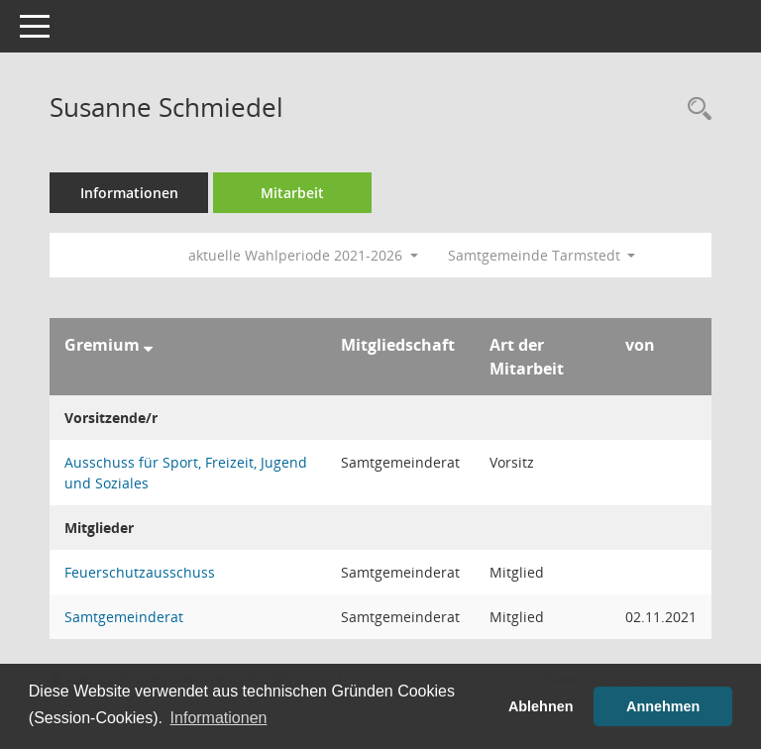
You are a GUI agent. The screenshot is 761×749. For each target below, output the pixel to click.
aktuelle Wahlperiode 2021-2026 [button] (303, 255)
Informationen (129, 192)
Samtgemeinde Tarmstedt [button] (542, 255)
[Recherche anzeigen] (694, 109)
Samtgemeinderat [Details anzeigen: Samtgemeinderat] (123, 616)
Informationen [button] (219, 717)
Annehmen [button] (663, 706)
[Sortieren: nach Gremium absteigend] (148, 345)
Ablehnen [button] (541, 706)
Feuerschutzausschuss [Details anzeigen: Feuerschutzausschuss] (139, 572)
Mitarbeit (292, 192)
